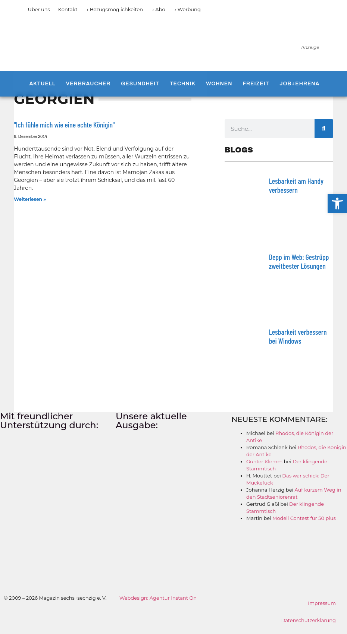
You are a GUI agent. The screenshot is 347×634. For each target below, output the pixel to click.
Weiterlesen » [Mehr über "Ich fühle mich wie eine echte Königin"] (30, 199)
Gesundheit (140, 83)
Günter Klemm (264, 461)
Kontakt (68, 9)
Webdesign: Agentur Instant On (158, 598)
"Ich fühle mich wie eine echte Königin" (64, 124)
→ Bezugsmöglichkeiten (114, 9)
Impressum (322, 603)
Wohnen (219, 83)
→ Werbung (187, 9)
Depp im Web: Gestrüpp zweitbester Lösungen (299, 261)
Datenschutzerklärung (308, 620)
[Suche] (324, 128)
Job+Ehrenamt (303, 83)
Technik (183, 83)
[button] (337, 203)
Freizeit (256, 83)
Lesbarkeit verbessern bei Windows (298, 336)
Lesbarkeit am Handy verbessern (296, 185)
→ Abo (158, 9)
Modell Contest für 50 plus (304, 518)
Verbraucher (88, 83)
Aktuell (42, 83)
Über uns (39, 9)
